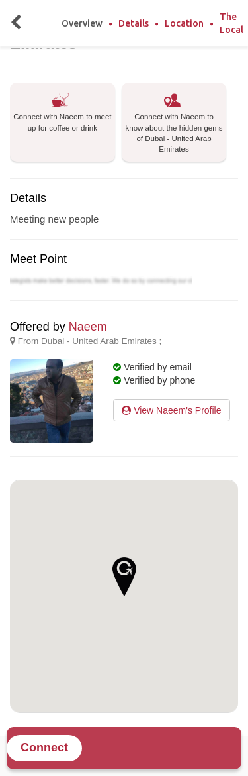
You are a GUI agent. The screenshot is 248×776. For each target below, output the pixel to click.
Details (133, 23)
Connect (44, 747)
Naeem (88, 326)
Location (184, 23)
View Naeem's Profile (171, 410)
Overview (82, 23)
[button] (124, 576)
